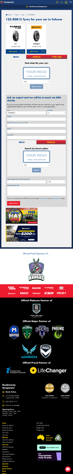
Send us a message (12, 387)
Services (5, 426)
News (4, 455)
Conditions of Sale (24, 471)
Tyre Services (6, 438)
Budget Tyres (40, 409)
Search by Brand (7, 411)
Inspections (5, 433)
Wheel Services (7, 440)
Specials (5, 445)
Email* (9, 129)
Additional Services (8, 443)
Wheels (5, 419)
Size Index (39, 404)
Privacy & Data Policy (13, 471)
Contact (5, 447)
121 (15, 44)
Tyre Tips (5, 416)
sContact (36, 44)
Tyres (4, 404)
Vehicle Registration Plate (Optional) (18, 179)
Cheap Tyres (40, 411)
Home (8, 15)
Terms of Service (56, 198)
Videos (4, 460)
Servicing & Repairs (8, 435)
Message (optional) (13, 185)
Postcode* (10, 135)
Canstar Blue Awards (42, 407)
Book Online (7, 450)
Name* (9, 116)
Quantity (50, 110)
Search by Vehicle (7, 407)
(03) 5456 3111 (12, 383)
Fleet (4, 452)
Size (8, 110)
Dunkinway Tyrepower (36, 6)
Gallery (5, 457)
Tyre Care (5, 414)
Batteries (4, 431)
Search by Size (7, 409)
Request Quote (13, 203)
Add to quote (13, 51)
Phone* (17, 123)
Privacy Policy (43, 198)
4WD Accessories (7, 428)
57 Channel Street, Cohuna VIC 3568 (12, 378)
